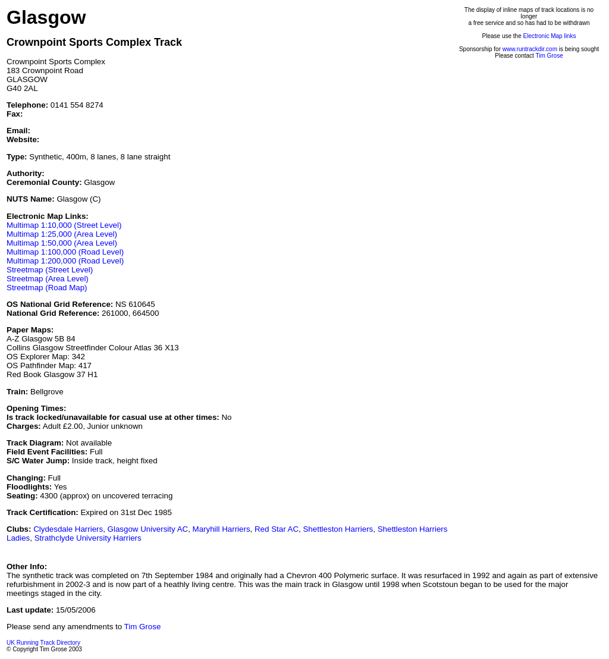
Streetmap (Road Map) (47, 287)
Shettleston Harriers (338, 529)
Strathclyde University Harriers (88, 538)
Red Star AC (277, 529)
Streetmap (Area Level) (48, 278)
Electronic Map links (549, 36)
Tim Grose (549, 55)
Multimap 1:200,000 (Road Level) (65, 260)
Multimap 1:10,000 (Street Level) (64, 225)
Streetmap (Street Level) (50, 269)
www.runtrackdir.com (530, 49)
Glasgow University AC (148, 529)
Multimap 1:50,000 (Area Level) (62, 243)
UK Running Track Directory (43, 642)
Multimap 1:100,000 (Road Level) (65, 251)
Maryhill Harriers (221, 529)
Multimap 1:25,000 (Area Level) (62, 234)
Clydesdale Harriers (68, 529)
